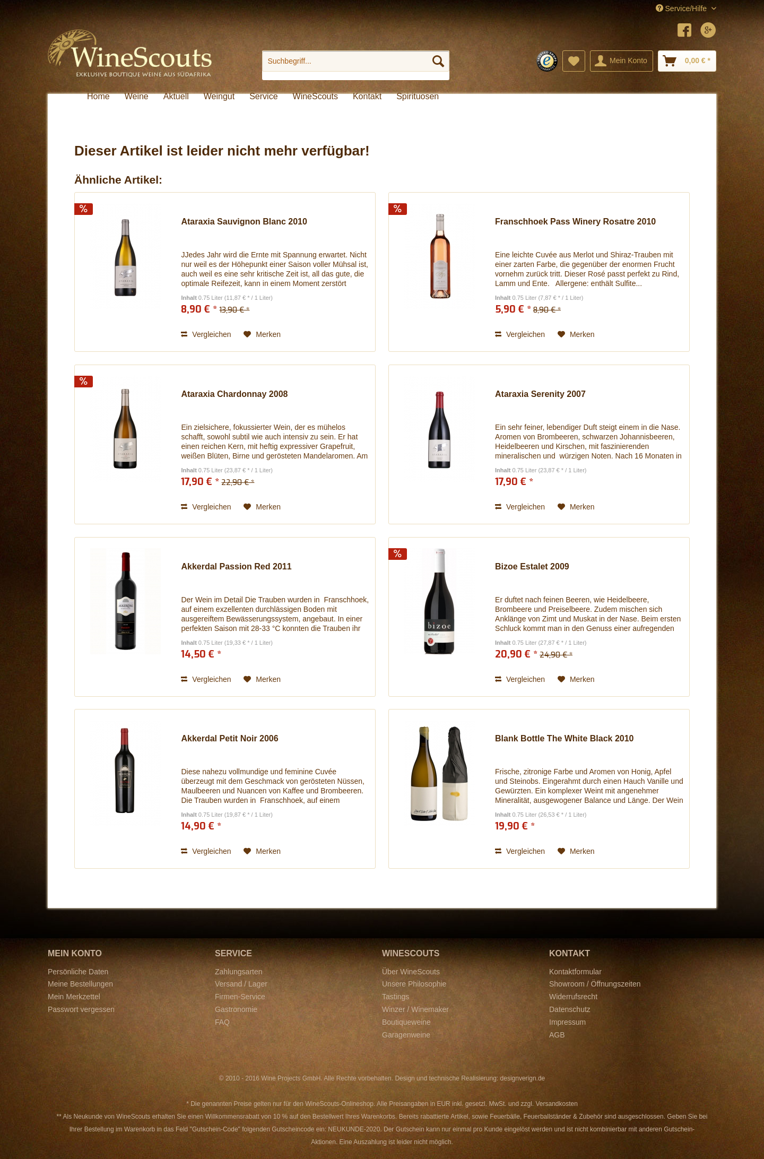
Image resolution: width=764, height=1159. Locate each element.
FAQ (222, 1022)
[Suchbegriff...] (355, 61)
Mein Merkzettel (74, 996)
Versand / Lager (241, 984)
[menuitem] (355, 65)
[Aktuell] (176, 97)
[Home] (98, 97)
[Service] (263, 97)
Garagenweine (406, 1035)
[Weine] (136, 97)
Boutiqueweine (406, 1022)
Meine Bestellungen (80, 984)
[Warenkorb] (687, 61)
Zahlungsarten (239, 971)
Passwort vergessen (81, 1009)
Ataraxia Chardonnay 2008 (234, 394)
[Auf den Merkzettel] (262, 334)
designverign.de (522, 1078)
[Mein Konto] (621, 61)
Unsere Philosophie (414, 984)
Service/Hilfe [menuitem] (682, 8)
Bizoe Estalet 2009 (532, 566)
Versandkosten (556, 1104)
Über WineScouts (411, 971)
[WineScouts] (315, 97)
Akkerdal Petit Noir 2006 (229, 738)
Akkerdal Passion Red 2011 (236, 566)
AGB (557, 1035)
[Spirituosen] (417, 97)
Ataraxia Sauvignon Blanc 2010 (244, 221)
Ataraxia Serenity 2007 (540, 394)
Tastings (395, 996)
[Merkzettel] (573, 61)
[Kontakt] (367, 97)
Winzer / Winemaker (415, 1009)
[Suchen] (438, 61)
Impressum (567, 1022)
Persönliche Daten (78, 971)
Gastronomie (236, 1009)
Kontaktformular (575, 971)
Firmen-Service (240, 996)
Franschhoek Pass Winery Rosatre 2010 (575, 221)
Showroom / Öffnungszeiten (595, 984)
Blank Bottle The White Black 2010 (564, 738)
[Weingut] (219, 97)
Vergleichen (206, 334)
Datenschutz (570, 1009)
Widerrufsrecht (573, 996)
